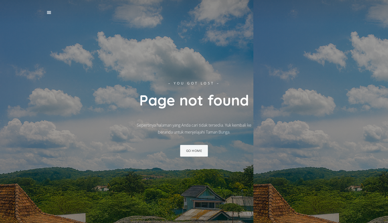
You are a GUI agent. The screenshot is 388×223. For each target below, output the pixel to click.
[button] (49, 12)
